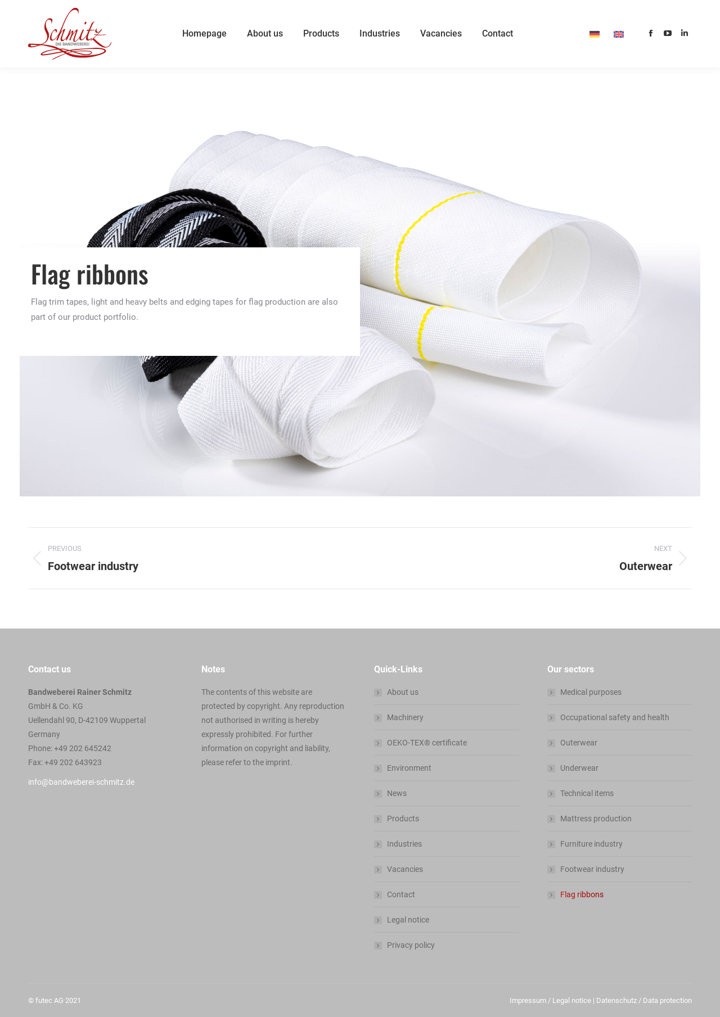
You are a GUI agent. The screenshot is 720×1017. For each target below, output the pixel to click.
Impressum (528, 1000)
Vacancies (405, 869)
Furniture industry (591, 843)
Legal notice (408, 919)
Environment (409, 767)
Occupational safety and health (614, 717)
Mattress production (596, 818)
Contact (401, 894)
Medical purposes (591, 692)
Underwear (579, 767)
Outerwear (578, 742)
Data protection (667, 1000)
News (397, 793)
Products (403, 818)
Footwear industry (592, 869)
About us (402, 692)
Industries (404, 843)
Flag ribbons (582, 894)
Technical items (587, 793)
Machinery (405, 717)
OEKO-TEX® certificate (427, 742)
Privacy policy (411, 945)
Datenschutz (616, 1000)
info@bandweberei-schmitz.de (81, 782)
